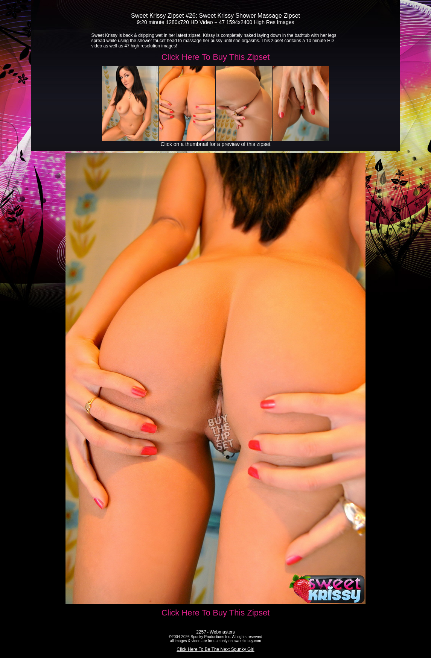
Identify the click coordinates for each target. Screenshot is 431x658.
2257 (201, 632)
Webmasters (222, 632)
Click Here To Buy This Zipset (215, 57)
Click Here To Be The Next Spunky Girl (215, 649)
